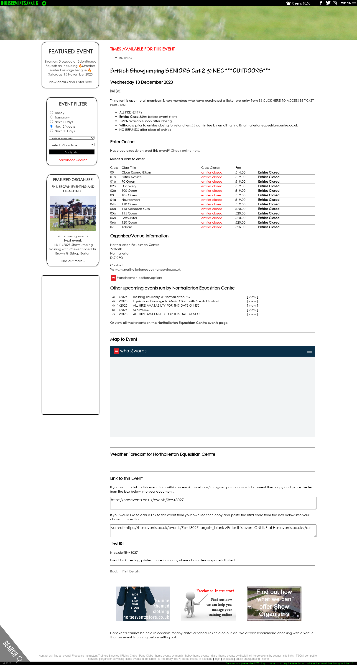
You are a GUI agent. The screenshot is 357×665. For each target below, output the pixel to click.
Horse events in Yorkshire (140, 658)
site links (288, 655)
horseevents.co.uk (19, 3)
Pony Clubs (146, 655)
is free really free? (169, 658)
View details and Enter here (70, 82)
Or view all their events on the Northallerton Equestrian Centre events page (168, 322)
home (265, 658)
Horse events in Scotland (197, 658)
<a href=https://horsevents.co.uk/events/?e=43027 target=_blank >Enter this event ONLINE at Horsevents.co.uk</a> (213, 530)
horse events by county (267, 655)
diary (214, 655)
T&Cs (299, 655)
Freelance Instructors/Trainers (90, 655)
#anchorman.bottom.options (139, 277)
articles (114, 655)
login (217, 658)
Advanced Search (73, 160)
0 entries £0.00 (298, 3)
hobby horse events (197, 655)
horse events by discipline (234, 655)
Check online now (185, 150)
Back (114, 571)
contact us (45, 655)
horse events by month (169, 655)
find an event (62, 655)
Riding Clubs (129, 655)
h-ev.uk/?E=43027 (124, 552)
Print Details (131, 571)
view (252, 297)
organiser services (111, 658)
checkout (228, 658)
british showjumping (248, 658)
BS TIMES (125, 57)
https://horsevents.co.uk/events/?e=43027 (213, 503)
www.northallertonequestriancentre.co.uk (148, 269)
